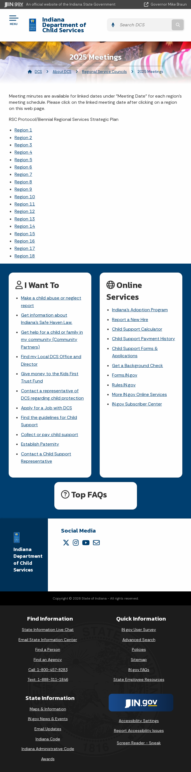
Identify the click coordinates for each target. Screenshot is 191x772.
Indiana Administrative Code (48, 747)
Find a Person (47, 648)
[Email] (96, 541)
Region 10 (25, 191)
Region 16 (25, 236)
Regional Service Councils (104, 66)
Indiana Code (48, 737)
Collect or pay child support (49, 433)
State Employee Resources (138, 678)
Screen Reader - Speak (139, 741)
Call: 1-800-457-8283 (47, 668)
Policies (139, 648)
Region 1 (23, 125)
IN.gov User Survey (139, 628)
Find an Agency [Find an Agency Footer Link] (48, 658)
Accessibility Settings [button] (139, 719)
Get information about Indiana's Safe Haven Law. (46, 314)
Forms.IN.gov (124, 371)
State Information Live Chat (48, 628)
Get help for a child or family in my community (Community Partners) (52, 335)
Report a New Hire (130, 314)
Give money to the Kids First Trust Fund (49, 374)
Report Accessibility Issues (139, 729)
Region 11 (25, 199)
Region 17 (25, 243)
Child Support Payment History (143, 334)
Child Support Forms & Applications (135, 348)
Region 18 (25, 251)
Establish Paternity (40, 443)
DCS (38, 66)
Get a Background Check (137, 362)
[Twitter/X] (66, 541)
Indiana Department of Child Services (82, 22)
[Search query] (161, 22)
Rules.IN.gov (124, 381)
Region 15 (25, 228)
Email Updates (47, 727)
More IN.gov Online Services (139, 391)
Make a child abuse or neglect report (51, 296)
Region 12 (25, 206)
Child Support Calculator (137, 324)
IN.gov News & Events (48, 717)
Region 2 (23, 132)
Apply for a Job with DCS (46, 405)
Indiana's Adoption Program (140, 305)
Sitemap (139, 658)
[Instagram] (76, 541)
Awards (48, 757)
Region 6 (23, 162)
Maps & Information (48, 707)
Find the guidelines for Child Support (49, 419)
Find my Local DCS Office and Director (51, 356)
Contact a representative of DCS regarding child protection (52, 391)
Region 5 (23, 154)
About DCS (62, 66)
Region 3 (23, 139)
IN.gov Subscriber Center (137, 401)
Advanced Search (138, 638)
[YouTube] (86, 541)
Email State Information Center (47, 638)
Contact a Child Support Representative (46, 456)
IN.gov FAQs (138, 668)
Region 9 (23, 184)
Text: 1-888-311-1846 (47, 678)
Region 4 (23, 147)
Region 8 (23, 176)
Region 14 (25, 221)
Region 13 (25, 213)
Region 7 (23, 169)
